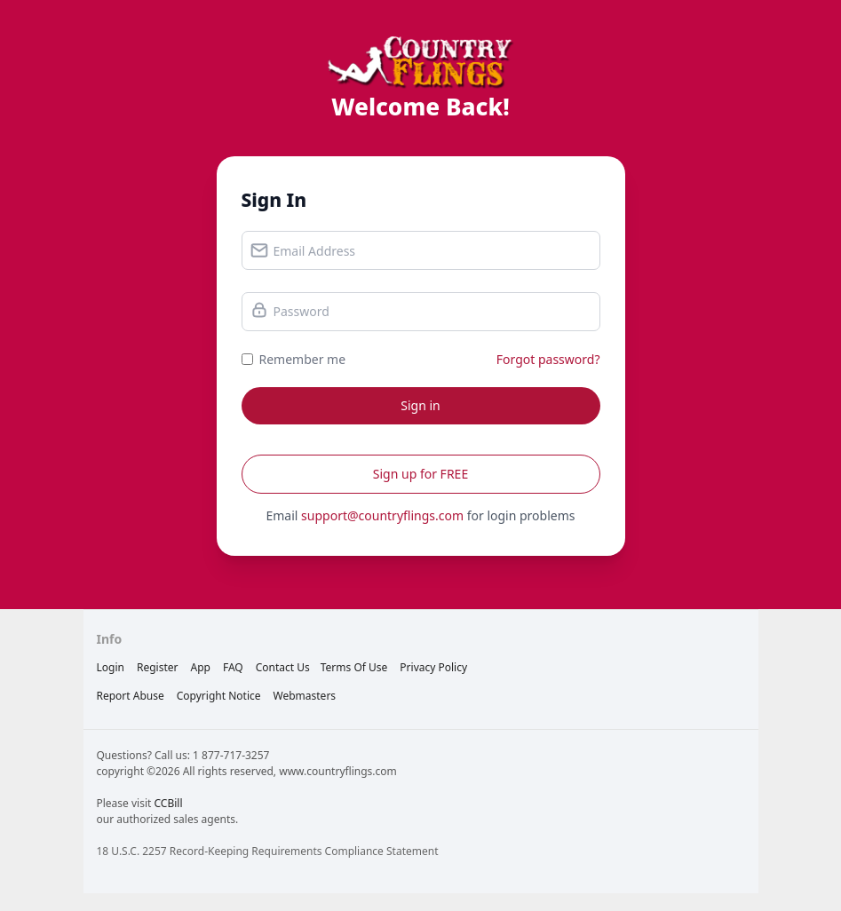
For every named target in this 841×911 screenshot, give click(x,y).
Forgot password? (548, 359)
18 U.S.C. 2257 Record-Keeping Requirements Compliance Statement (268, 851)
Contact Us (283, 667)
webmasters (305, 695)
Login (110, 667)
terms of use (354, 667)
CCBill (168, 803)
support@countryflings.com (382, 515)
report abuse (130, 695)
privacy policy (433, 667)
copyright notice (219, 695)
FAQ (233, 667)
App (200, 667)
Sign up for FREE (420, 473)
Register (158, 667)
